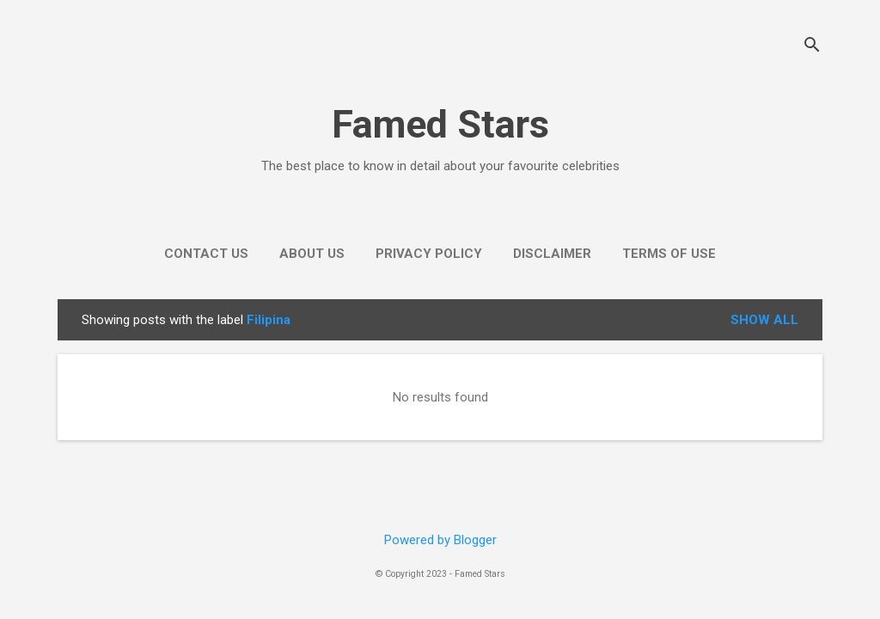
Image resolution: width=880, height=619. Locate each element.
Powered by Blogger (440, 540)
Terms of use (669, 253)
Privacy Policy (429, 253)
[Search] (812, 47)
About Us (312, 253)
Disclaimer (552, 253)
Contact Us (206, 253)
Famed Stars (440, 124)
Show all (764, 320)
